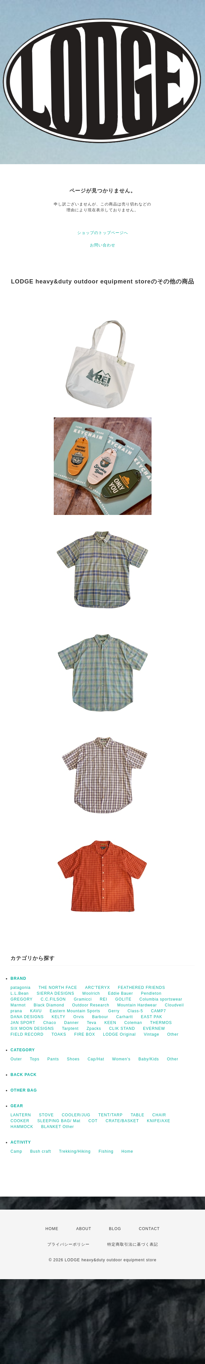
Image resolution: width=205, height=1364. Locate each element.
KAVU (36, 1011)
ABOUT (83, 1228)
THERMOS (161, 1022)
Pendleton (151, 993)
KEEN (110, 1022)
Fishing (106, 1151)
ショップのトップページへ (102, 232)
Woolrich (91, 993)
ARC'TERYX (97, 987)
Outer (16, 1059)
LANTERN (20, 1115)
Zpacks (94, 1028)
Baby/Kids (149, 1059)
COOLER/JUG (76, 1115)
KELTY (59, 1017)
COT (92, 1121)
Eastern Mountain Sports (75, 1011)
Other (173, 1034)
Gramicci (83, 999)
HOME (51, 1228)
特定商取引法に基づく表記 (132, 1244)
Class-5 (135, 1011)
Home (127, 1151)
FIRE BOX (84, 1034)
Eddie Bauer (120, 993)
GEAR (16, 1106)
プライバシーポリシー (68, 1244)
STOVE (46, 1115)
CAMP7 (158, 1011)
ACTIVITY (20, 1142)
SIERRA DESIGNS (55, 993)
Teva (91, 1022)
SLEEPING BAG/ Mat (59, 1121)
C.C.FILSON (53, 999)
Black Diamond (49, 1005)
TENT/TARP (110, 1115)
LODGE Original (119, 1034)
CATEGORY (22, 1050)
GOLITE (123, 999)
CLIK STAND (122, 1028)
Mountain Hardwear (137, 1005)
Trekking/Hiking (75, 1151)
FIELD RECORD (26, 1034)
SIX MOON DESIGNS (32, 1028)
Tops (34, 1059)
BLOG (115, 1228)
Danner (71, 1022)
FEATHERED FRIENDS (141, 987)
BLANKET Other (57, 1126)
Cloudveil (174, 1005)
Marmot (18, 1005)
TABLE (137, 1115)
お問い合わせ (102, 245)
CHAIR (159, 1115)
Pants (53, 1059)
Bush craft (40, 1151)
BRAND (18, 978)
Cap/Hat (96, 1059)
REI (103, 999)
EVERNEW (154, 1028)
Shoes (73, 1059)
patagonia (20, 987)
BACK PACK (23, 1074)
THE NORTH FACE (57, 987)
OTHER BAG (23, 1090)
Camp (16, 1151)
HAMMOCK (21, 1126)
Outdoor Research (90, 1005)
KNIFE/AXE (158, 1121)
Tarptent (70, 1028)
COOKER (19, 1121)
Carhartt (124, 1017)
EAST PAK (151, 1017)
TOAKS (58, 1034)
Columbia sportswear (161, 999)
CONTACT (149, 1228)
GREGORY (21, 999)
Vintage (151, 1034)
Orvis (78, 1017)
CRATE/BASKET (122, 1121)
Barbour (100, 1017)
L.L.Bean (19, 993)
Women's (121, 1059)
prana (16, 1011)
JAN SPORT (22, 1022)
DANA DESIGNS (27, 1017)
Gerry (114, 1011)
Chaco (49, 1022)
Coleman (133, 1022)
